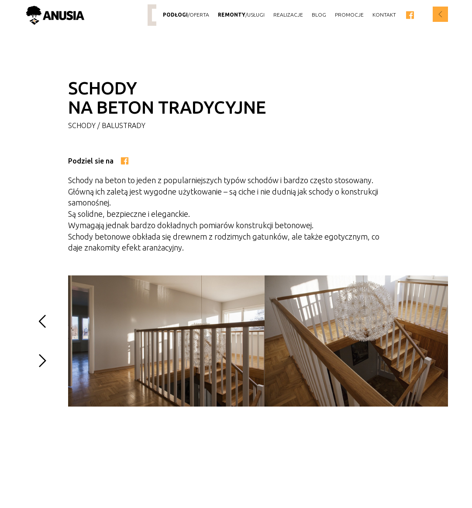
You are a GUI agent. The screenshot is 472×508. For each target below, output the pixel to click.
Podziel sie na (99, 161)
